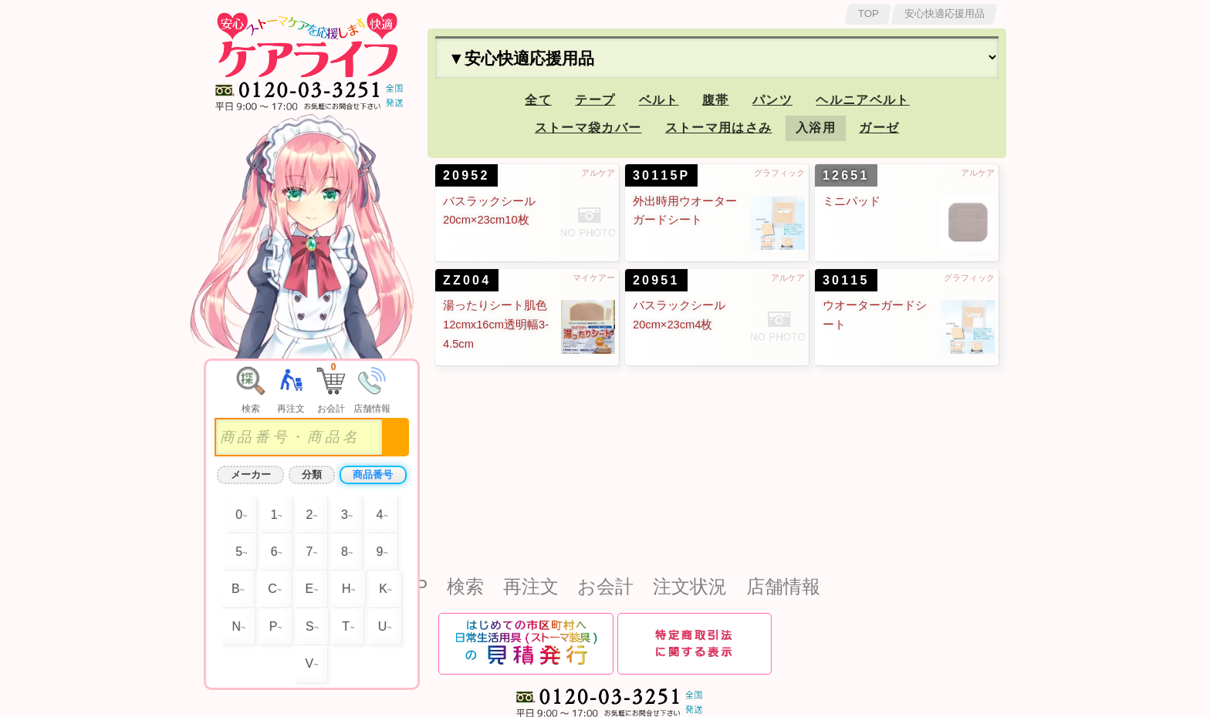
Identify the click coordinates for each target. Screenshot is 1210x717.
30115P (661, 175)
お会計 (605, 586)
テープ (595, 99)
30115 (846, 280)
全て (538, 99)
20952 (466, 175)
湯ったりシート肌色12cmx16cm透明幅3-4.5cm (496, 324)
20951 (656, 280)
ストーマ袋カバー (588, 127)
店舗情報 (783, 586)
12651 (846, 175)
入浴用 (816, 127)
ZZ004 (467, 280)
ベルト (659, 99)
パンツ (772, 99)
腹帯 (715, 99)
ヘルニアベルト (862, 99)
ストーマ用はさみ (718, 127)
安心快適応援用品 (944, 13)
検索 (465, 586)
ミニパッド (851, 201)
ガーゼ (879, 127)
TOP (868, 13)
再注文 (531, 586)
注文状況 (690, 586)
